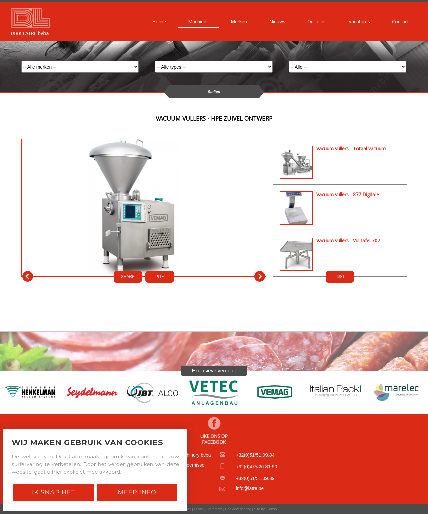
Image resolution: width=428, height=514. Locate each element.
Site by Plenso (265, 509)
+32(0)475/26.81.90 (256, 466)
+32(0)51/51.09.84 (255, 455)
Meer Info (137, 492)
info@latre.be (250, 488)
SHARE (128, 276)
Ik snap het (53, 492)
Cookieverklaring (238, 509)
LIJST (339, 276)
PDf (160, 276)
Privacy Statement (208, 509)
